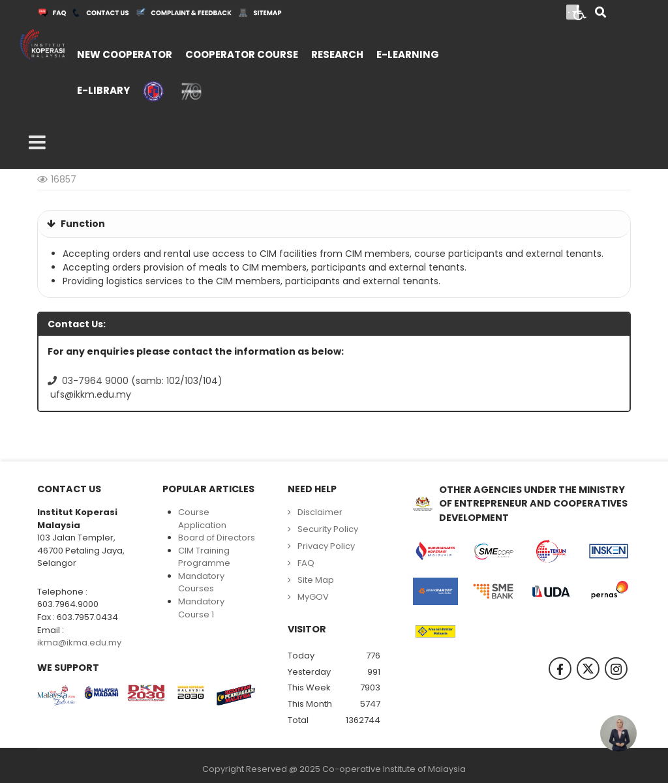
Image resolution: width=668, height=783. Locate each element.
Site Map (315, 580)
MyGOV (313, 597)
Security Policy (327, 529)
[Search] (600, 13)
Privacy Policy (326, 546)
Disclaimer (319, 512)
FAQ (305, 563)
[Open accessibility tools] (579, 11)
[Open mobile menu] (37, 143)
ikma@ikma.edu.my (79, 642)
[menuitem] (124, 53)
